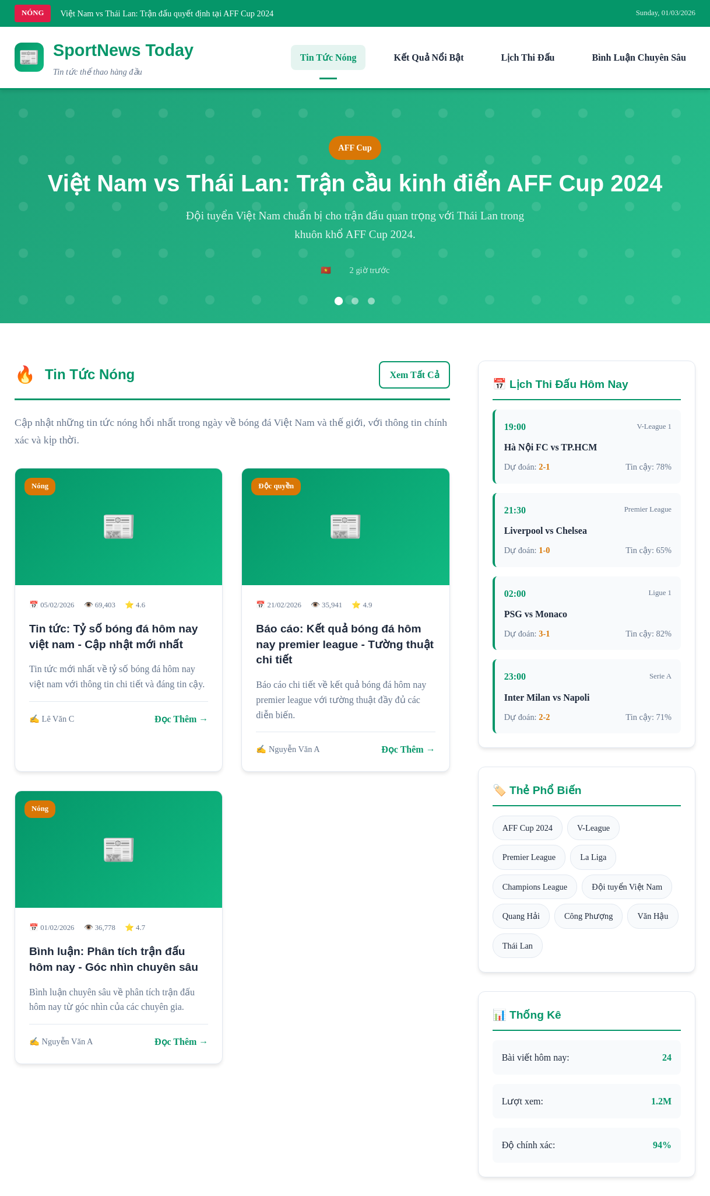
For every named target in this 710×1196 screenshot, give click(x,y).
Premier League (529, 857)
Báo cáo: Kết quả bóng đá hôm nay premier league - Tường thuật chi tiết (345, 644)
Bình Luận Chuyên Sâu (639, 57)
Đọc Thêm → (181, 719)
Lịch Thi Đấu (528, 57)
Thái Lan (517, 945)
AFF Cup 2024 (527, 828)
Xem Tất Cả (414, 375)
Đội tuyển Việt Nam (627, 886)
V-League (593, 828)
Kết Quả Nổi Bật (428, 57)
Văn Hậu (652, 916)
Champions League (535, 886)
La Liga (593, 857)
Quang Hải (521, 916)
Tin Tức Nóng (328, 57)
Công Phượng (588, 916)
